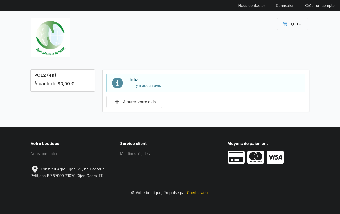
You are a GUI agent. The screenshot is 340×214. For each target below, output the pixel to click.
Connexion (285, 5)
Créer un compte (320, 5)
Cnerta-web (197, 192)
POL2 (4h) (45, 75)
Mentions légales (135, 153)
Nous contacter (251, 5)
